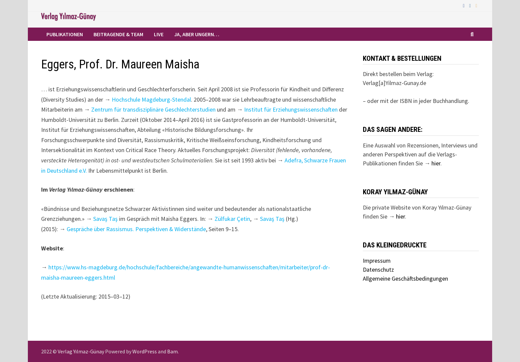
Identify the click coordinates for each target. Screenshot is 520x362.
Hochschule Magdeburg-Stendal (151, 99)
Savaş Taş (105, 219)
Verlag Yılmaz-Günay (81, 351)
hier (435, 163)
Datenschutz (378, 269)
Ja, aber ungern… (196, 34)
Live (158, 34)
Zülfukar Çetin (232, 219)
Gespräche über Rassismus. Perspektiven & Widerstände (136, 229)
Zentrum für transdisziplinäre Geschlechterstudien (153, 109)
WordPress (144, 351)
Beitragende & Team (118, 34)
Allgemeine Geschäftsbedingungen (405, 278)
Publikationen (64, 34)
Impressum (377, 260)
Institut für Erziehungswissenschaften (291, 109)
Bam (172, 351)
